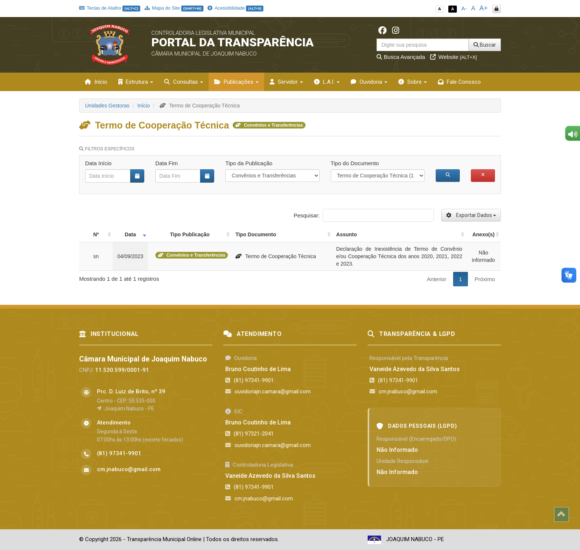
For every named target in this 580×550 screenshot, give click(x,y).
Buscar (484, 45)
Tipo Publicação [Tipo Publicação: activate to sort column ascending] (189, 234)
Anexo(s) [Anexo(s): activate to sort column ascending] (483, 234)
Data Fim (166, 163)
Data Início (98, 163)
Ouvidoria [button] (369, 82)
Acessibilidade (235, 8)
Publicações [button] (236, 82)
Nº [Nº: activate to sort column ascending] (96, 234)
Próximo (485, 279)
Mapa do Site (174, 8)
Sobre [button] (412, 82)
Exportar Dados (471, 215)
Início (96, 82)
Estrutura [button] (135, 82)
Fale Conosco (459, 82)
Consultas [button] (183, 82)
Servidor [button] (286, 82)
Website (453, 57)
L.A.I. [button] (327, 82)
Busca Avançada (401, 57)
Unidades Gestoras (107, 106)
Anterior (436, 279)
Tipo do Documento (355, 163)
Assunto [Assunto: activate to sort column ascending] (346, 234)
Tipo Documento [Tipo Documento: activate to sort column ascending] (255, 234)
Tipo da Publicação (248, 163)
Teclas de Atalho (109, 8)
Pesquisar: (364, 215)
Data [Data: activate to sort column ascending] (130, 234)
